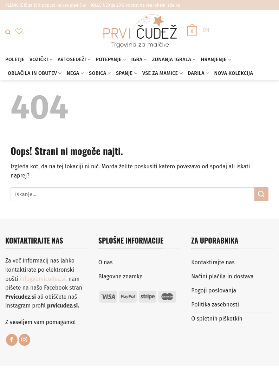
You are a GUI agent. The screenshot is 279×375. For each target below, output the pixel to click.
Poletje (15, 60)
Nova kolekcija (233, 73)
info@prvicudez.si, (44, 279)
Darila (198, 73)
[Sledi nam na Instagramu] (24, 340)
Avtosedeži (74, 59)
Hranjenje (216, 59)
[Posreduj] (261, 194)
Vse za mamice (162, 73)
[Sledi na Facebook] (12, 340)
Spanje (126, 73)
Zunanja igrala (174, 59)
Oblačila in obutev (35, 73)
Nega (75, 73)
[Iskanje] (8, 32)
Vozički (41, 59)
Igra (139, 59)
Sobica (100, 73)
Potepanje (111, 59)
